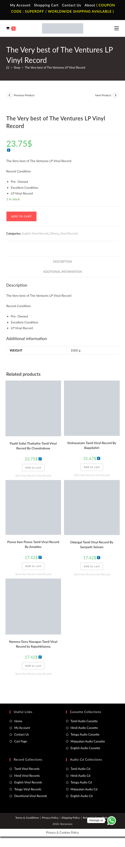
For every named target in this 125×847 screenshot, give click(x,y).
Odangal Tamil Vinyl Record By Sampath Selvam (91, 544)
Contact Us (71, 5)
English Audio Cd (82, 796)
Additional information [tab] (62, 272)
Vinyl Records (69, 233)
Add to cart (21, 216)
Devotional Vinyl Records (30, 796)
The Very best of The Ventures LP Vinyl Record (55, 67)
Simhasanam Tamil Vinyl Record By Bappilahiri (91, 445)
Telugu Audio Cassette (85, 734)
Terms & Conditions (27, 817)
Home (18, 721)
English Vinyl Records (28, 782)
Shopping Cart (46, 5)
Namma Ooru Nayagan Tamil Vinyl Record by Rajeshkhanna (33, 644)
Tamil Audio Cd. (81, 769)
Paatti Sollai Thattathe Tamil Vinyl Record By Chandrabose (33, 445)
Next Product (103, 95)
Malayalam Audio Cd (84, 789)
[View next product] (115, 95)
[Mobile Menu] (116, 28)
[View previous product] (9, 95)
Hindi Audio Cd (80, 775)
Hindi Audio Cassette (84, 728)
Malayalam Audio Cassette (88, 741)
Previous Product (24, 95)
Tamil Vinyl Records (26, 769)
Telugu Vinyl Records (27, 789)
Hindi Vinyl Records (27, 775)
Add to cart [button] (33, 467)
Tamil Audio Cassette (84, 721)
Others (54, 233)
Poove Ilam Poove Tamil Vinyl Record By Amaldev (33, 544)
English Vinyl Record (35, 233)
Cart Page (20, 741)
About (90, 5)
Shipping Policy (70, 817)
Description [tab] (62, 261)
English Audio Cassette (85, 748)
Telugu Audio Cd (81, 782)
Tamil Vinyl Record (25, 475)
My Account (20, 5)
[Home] (7, 67)
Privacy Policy (50, 817)
